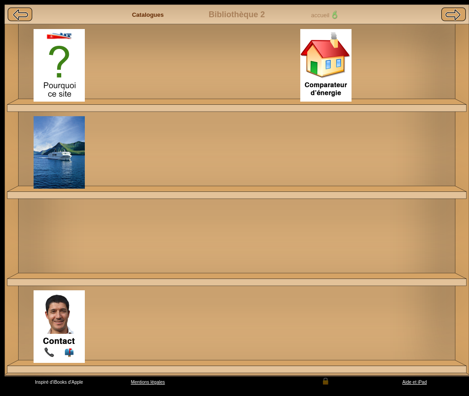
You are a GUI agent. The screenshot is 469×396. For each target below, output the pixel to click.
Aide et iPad (414, 382)
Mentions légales (148, 382)
